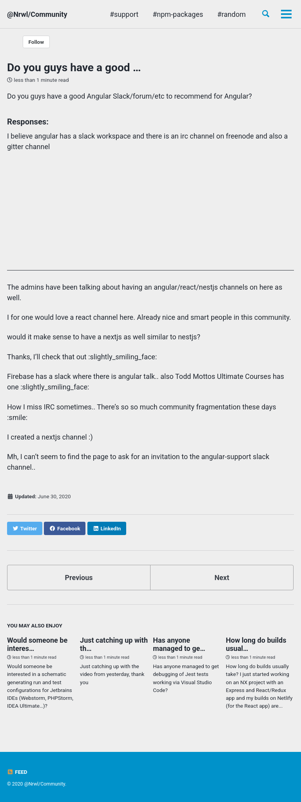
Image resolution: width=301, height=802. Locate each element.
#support (124, 14)
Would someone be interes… (37, 644)
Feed (17, 772)
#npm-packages (177, 14)
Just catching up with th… (114, 644)
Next (221, 577)
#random (231, 14)
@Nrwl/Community (37, 14)
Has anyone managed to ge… (179, 644)
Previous (79, 577)
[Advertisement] (150, 215)
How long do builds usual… (256, 644)
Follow (36, 42)
